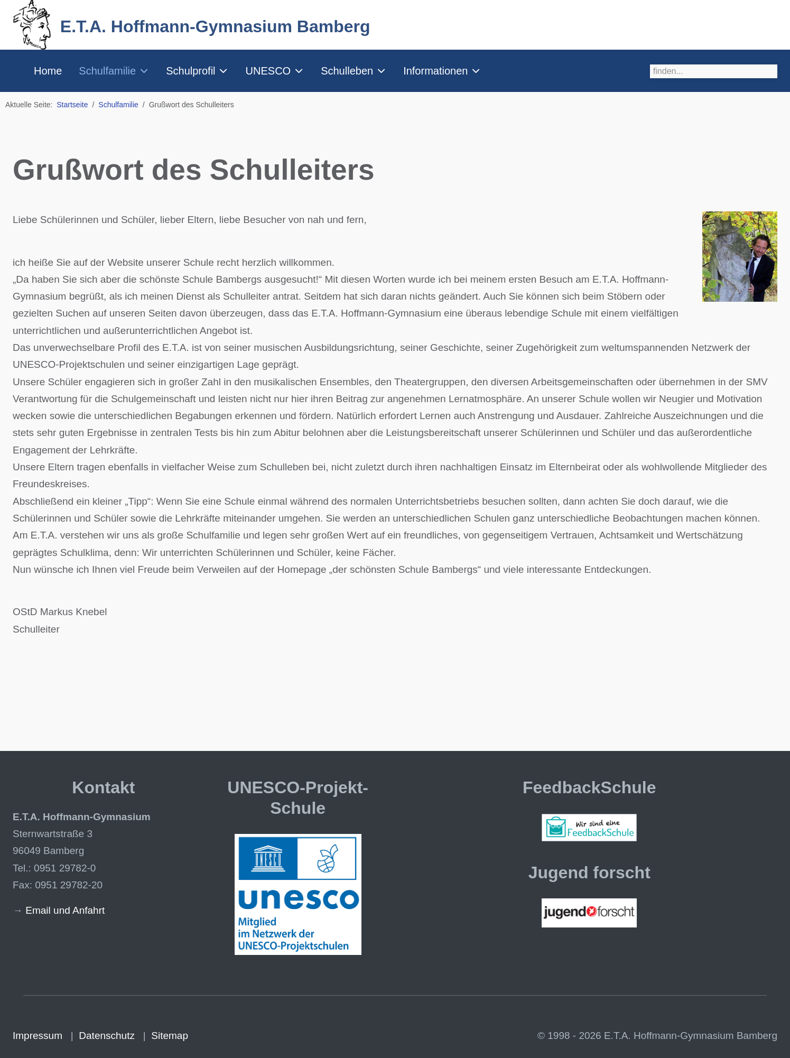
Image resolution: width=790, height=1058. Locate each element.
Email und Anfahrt (65, 910)
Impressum (37, 1035)
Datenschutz (107, 1035)
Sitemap (169, 1035)
